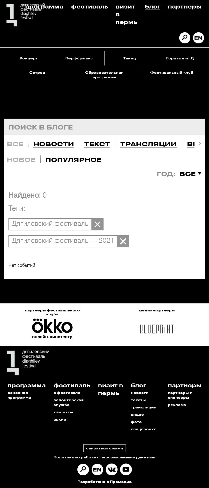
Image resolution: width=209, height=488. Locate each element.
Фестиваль (89, 6)
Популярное (73, 159)
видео (137, 414)
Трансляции (148, 143)
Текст (97, 143)
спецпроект (143, 429)
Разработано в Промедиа (104, 482)
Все (15, 143)
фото (136, 422)
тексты (138, 400)
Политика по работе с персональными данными (104, 457)
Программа (44, 6)
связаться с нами (104, 448)
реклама (177, 405)
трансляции (144, 407)
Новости (53, 143)
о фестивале (67, 392)
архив (59, 419)
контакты (63, 412)
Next (199, 143)
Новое (21, 159)
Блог (152, 6)
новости (140, 392)
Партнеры (185, 6)
